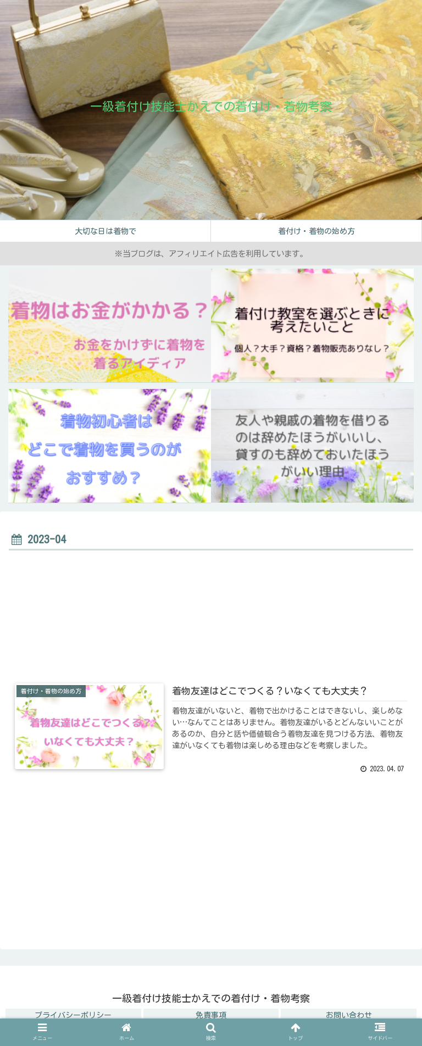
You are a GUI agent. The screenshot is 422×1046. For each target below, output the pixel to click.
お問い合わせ (349, 1015)
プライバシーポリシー (73, 1015)
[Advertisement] (211, 617)
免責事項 (211, 1015)
